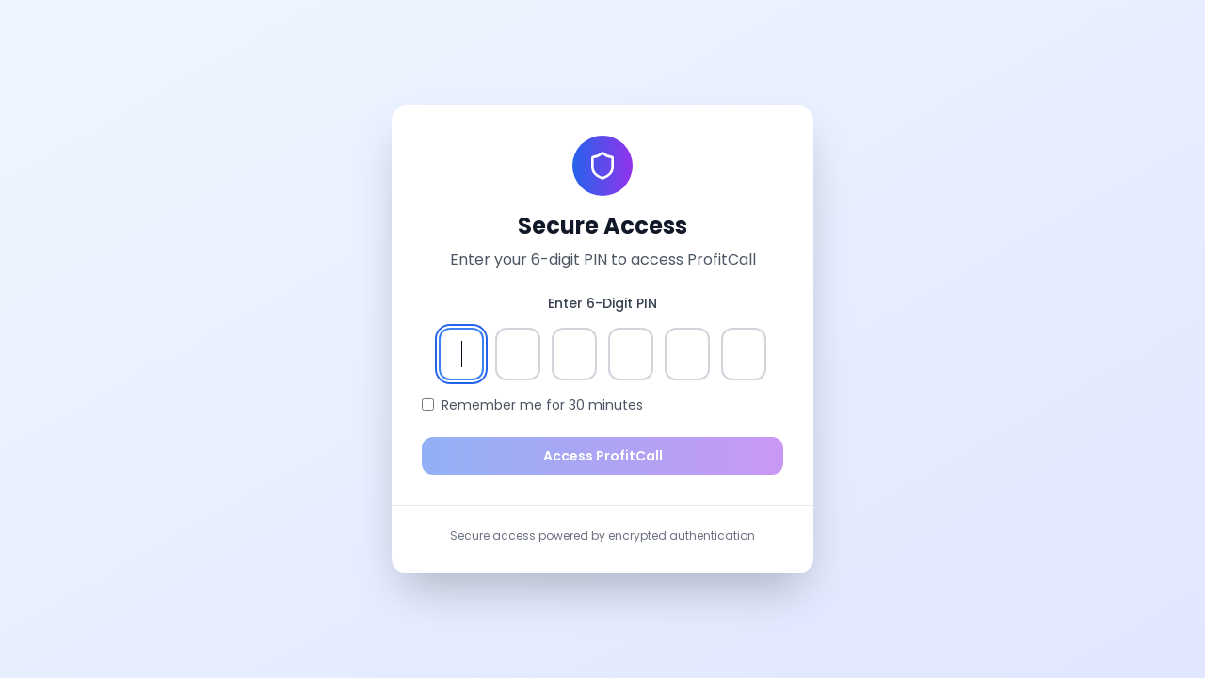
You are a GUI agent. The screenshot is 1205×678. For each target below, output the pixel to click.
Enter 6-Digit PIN (602, 303)
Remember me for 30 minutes (542, 405)
